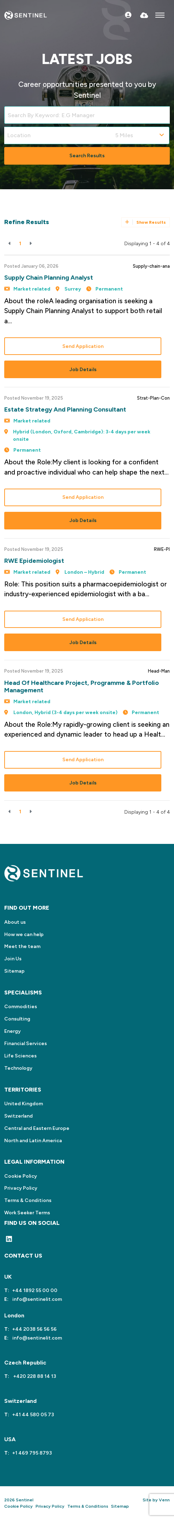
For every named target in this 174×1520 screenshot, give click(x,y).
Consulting (17, 1019)
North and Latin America (33, 1141)
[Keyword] (87, 115)
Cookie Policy (20, 1176)
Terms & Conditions (27, 1200)
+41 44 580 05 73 (33, 1415)
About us (15, 922)
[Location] (58, 135)
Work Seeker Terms (27, 1213)
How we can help (24, 934)
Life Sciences (20, 1056)
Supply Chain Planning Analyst (48, 277)
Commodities (20, 1007)
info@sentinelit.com (36, 1299)
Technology (18, 1068)
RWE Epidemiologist (34, 561)
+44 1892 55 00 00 (34, 1290)
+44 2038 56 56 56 (34, 1329)
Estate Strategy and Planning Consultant (65, 409)
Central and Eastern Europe (36, 1128)
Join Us (12, 959)
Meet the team (22, 946)
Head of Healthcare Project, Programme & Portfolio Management (81, 686)
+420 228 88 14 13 (34, 1376)
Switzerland (18, 1116)
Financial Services (25, 1044)
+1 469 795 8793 (32, 1453)
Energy (12, 1031)
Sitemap (14, 971)
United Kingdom (23, 1104)
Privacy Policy (20, 1188)
